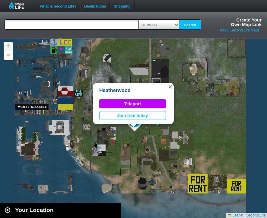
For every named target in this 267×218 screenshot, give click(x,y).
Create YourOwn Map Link (246, 22)
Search (190, 25)
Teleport (132, 103)
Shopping (122, 5)
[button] (170, 86)
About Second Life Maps (239, 30)
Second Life (19, 6)
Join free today (132, 115)
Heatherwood (115, 90)
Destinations (95, 5)
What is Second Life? (58, 5)
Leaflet (235, 215)
